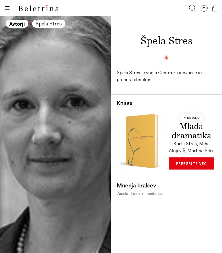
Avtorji (17, 23)
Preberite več (191, 163)
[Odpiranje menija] (7, 8)
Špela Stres (49, 23)
